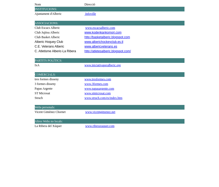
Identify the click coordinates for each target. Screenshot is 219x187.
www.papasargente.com (99, 88)
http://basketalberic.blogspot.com (107, 37)
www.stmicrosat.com (98, 93)
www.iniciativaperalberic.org (103, 65)
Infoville (90, 14)
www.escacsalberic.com (100, 28)
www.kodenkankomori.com (103, 32)
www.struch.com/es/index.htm (103, 98)
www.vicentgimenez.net (100, 112)
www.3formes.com (96, 84)
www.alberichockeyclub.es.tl (104, 42)
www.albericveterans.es (101, 46)
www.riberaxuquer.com (100, 126)
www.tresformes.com (98, 79)
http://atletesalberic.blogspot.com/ (108, 51)
